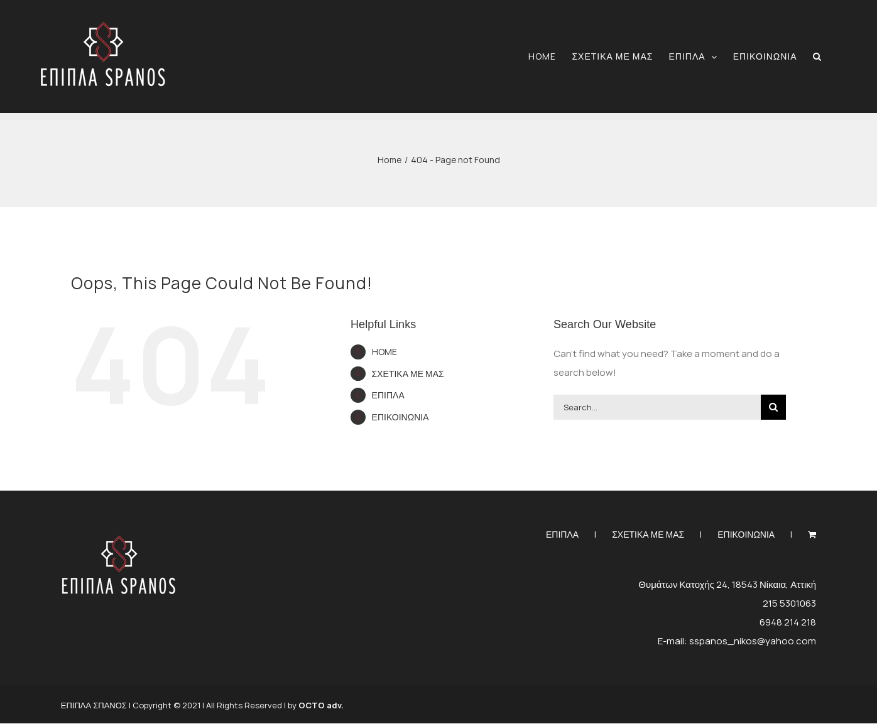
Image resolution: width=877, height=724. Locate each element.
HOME (384, 352)
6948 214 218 (788, 622)
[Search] (773, 407)
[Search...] (657, 407)
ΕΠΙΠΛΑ (388, 395)
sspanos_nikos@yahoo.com (752, 640)
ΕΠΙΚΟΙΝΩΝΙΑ (400, 417)
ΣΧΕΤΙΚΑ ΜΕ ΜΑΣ (408, 374)
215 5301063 (789, 603)
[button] (817, 56)
